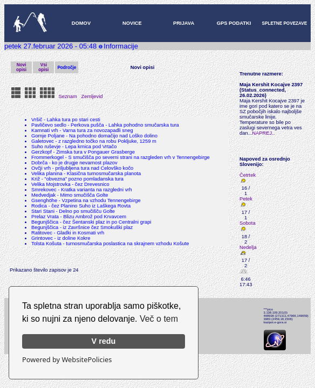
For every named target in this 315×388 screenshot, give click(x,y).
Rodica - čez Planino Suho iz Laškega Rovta (81, 206)
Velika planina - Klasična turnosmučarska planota (86, 173)
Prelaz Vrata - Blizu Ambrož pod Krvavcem (78, 216)
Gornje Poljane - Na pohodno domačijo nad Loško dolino (94, 135)
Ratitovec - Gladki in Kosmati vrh (67, 232)
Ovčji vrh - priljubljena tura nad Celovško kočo (82, 168)
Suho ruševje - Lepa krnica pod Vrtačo (74, 146)
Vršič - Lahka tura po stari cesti (65, 119)
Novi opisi (21, 67)
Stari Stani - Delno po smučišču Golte (73, 211)
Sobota (247, 223)
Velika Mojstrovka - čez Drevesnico (70, 184)
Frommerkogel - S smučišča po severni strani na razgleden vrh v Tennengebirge (120, 157)
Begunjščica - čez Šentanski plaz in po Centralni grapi (91, 222)
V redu (104, 341)
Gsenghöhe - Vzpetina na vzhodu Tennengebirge (86, 200)
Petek (245, 199)
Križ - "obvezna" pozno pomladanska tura (77, 179)
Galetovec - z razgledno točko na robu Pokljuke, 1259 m (93, 141)
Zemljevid (92, 96)
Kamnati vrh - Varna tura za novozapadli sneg (82, 130)
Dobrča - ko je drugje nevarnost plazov (74, 162)
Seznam (68, 96)
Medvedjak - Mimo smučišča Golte (69, 195)
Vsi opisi (43, 67)
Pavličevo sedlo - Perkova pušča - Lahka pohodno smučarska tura (105, 125)
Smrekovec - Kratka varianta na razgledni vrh (81, 189)
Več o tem (159, 318)
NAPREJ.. (263, 133)
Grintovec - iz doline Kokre (60, 238)
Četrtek (247, 175)
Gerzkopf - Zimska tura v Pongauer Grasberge (83, 152)
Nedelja (248, 247)
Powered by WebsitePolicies (67, 359)
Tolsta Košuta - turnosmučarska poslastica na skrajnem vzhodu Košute (110, 243)
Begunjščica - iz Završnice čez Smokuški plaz (82, 227)
